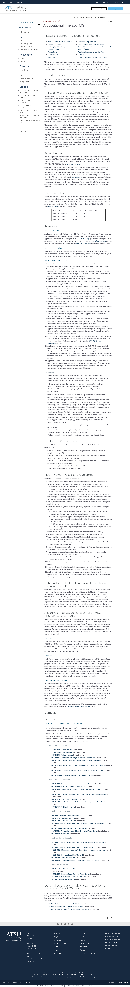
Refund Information (26, 76)
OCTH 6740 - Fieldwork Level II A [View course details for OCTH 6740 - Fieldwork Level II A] (63, 858)
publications (42, 986)
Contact (82, 940)
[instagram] (68, 924)
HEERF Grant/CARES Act (113, 933)
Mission (82, 950)
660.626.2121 (31, 938)
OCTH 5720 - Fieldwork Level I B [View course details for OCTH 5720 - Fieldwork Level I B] (63, 818)
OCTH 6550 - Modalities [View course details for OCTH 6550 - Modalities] (60, 834)
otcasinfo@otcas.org (98, 241)
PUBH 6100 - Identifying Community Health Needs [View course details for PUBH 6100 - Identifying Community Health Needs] (65, 907)
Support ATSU (106, 2)
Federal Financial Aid (26, 79)
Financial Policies (53, 206)
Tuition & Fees (24, 70)
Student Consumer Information (111, 947)
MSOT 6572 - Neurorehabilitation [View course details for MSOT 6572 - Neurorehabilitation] (63, 879)
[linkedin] (65, 924)
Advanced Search (25, 28)
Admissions (52, 57)
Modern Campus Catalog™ (84, 986)
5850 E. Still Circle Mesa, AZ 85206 (32, 945)
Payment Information (26, 73)
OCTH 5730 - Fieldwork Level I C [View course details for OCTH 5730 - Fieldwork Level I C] (63, 821)
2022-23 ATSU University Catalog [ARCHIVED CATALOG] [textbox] (90, 17)
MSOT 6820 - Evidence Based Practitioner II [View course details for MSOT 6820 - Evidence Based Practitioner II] (67, 855)
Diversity (56, 950)
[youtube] (72, 924)
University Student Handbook (29, 49)
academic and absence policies (79, 706)
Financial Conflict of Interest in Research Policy (113, 938)
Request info (99, 9)
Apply (115, 9)
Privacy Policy (112, 982)
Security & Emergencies (87, 953)
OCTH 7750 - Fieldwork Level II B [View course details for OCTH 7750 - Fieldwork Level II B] (63, 869)
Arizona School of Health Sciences (60, 42)
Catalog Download (25, 132)
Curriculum (81, 55)
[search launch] (122, 2)
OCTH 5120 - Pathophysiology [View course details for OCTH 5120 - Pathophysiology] (62, 755)
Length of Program (54, 44)
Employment (84, 947)
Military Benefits (25, 82)
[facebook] (58, 924)
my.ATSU (115, 2)
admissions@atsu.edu (83, 244)
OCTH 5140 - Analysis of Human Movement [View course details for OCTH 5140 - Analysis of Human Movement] (66, 787)
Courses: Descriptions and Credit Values (92, 57)
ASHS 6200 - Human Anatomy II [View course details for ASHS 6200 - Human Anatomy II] (62, 752)
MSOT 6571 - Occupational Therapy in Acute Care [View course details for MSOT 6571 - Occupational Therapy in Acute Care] (68, 877)
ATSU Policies (24, 61)
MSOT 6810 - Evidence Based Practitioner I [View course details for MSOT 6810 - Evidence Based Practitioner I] (66, 816)
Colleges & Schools (60, 943)
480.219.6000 (31, 948)
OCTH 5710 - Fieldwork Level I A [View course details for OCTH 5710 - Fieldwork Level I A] (63, 807)
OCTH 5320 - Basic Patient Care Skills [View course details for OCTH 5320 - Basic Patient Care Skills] (64, 799)
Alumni (97, 2)
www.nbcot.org (77, 177)
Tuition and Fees (53, 55)
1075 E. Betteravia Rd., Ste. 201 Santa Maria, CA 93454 (35, 956)
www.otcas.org (84, 239)
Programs (57, 937)
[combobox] (93, 17)
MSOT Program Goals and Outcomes (91, 44)
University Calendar (26, 46)
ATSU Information (25, 41)
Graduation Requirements (87, 42)
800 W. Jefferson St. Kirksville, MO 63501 (33, 935)
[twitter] (61, 924)
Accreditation (52, 52)
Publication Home (25, 32)
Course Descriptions (26, 129)
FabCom (126, 982)
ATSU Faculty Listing (26, 44)
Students (56, 947)
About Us (57, 933)
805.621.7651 (31, 961)
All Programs (24, 58)
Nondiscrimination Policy (113, 942)
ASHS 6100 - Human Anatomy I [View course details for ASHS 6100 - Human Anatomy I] (62, 750)
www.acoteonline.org (74, 164)
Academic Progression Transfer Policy (91, 52)
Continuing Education (86, 943)
